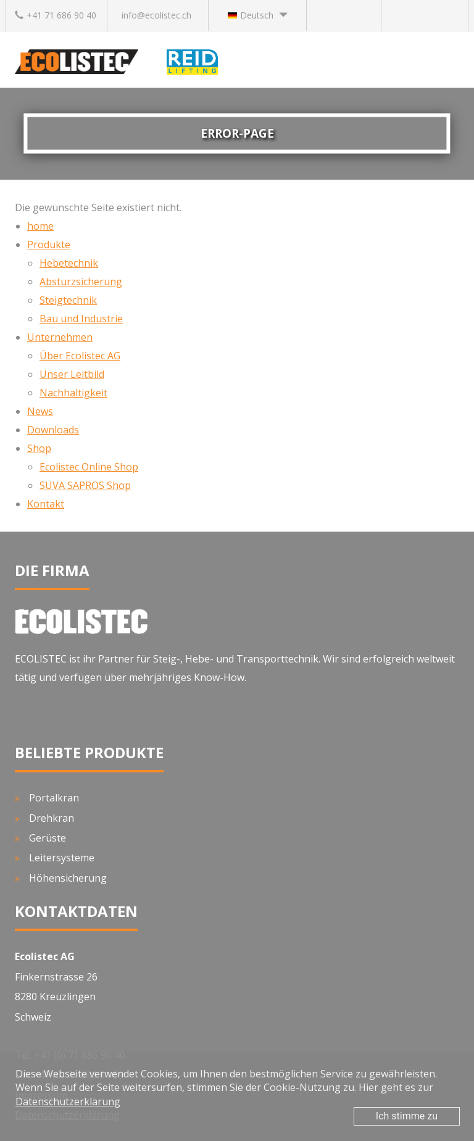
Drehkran (51, 818)
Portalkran (54, 798)
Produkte (48, 244)
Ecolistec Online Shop (89, 467)
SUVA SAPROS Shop (85, 485)
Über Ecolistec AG (80, 355)
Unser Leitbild (72, 374)
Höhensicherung (68, 878)
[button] (257, 15)
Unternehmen (60, 337)
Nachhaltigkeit (73, 392)
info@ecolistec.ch (156, 15)
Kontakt (45, 504)
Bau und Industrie (81, 318)
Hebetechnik (69, 263)
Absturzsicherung (81, 281)
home (40, 226)
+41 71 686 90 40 (55, 15)
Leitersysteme (61, 857)
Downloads (53, 430)
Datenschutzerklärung (67, 1101)
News (40, 411)
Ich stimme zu (407, 1116)
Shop (39, 448)
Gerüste (47, 838)
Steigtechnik (68, 300)
